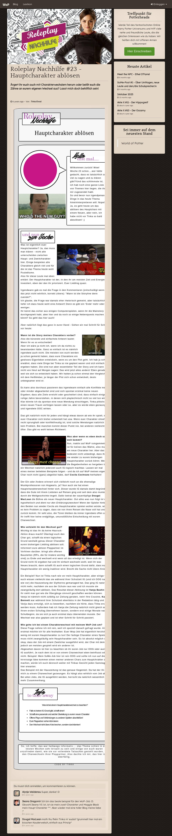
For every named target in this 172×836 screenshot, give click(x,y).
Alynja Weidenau (31, 791)
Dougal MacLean (31, 819)
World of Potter (132, 143)
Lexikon (27, 4)
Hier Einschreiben (139, 51)
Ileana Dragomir (31, 801)
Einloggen (159, 4)
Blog (15, 4)
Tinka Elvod (36, 101)
